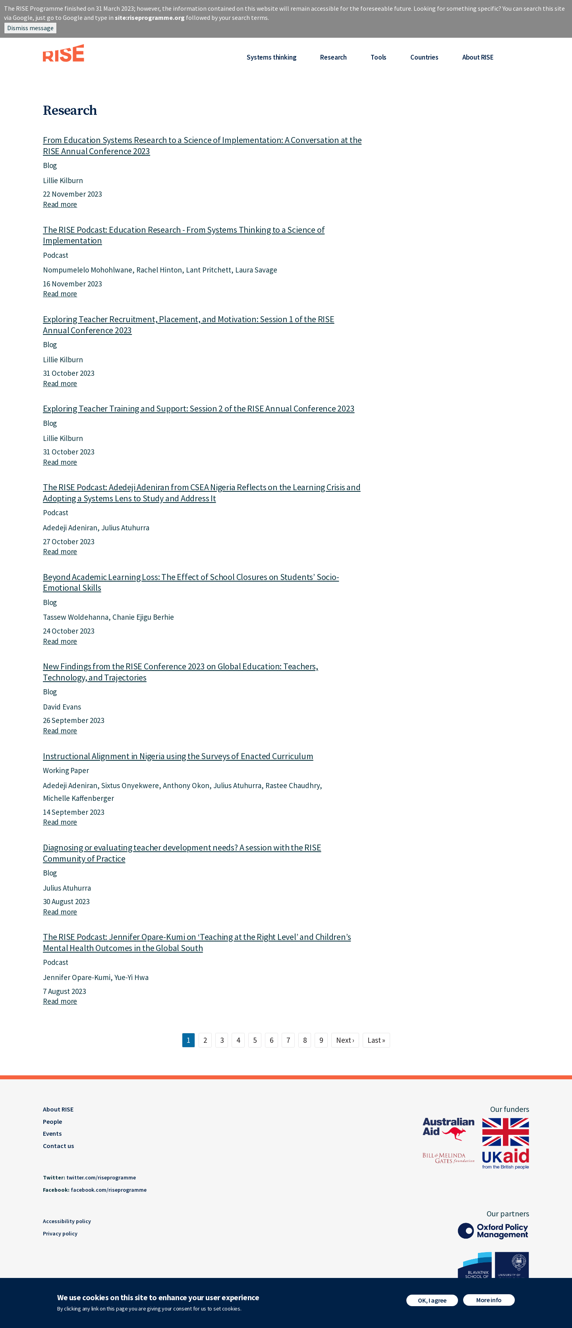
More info (489, 1301)
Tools (378, 57)
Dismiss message (30, 28)
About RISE (478, 57)
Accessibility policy (67, 1221)
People (52, 1121)
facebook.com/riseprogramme (109, 1189)
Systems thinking (271, 57)
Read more (60, 204)
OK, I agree (432, 1302)
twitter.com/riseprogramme (101, 1177)
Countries (424, 57)
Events (52, 1133)
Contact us (58, 1146)
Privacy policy (60, 1233)
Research (333, 57)
